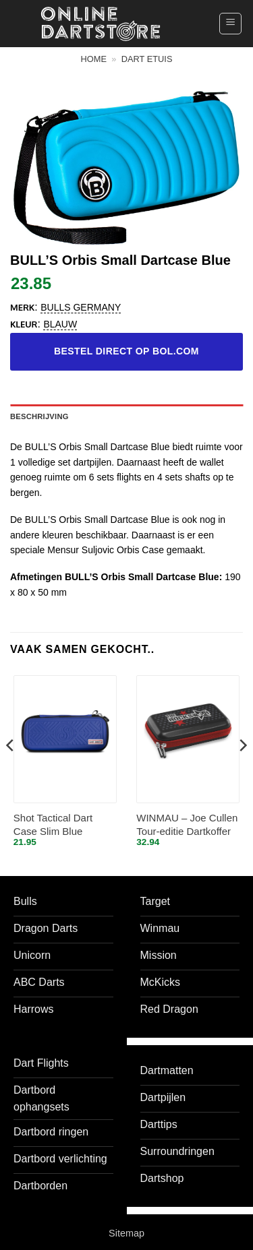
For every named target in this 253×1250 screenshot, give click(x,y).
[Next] (242, 772)
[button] (230, 23)
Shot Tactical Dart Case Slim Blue (52, 824)
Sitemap (126, 1233)
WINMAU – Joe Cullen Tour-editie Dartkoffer (186, 824)
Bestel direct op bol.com (126, 351)
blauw (60, 324)
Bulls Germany (80, 307)
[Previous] (11, 772)
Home (94, 59)
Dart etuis (147, 59)
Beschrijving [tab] (39, 416)
